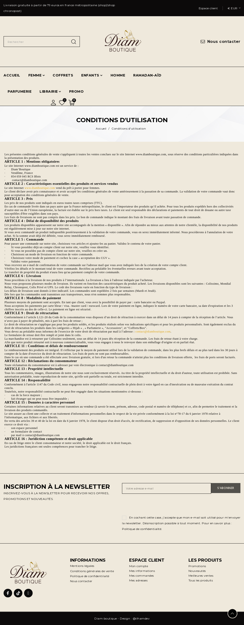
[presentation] (158, 505)
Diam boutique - (107, 618)
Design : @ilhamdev (135, 618)
